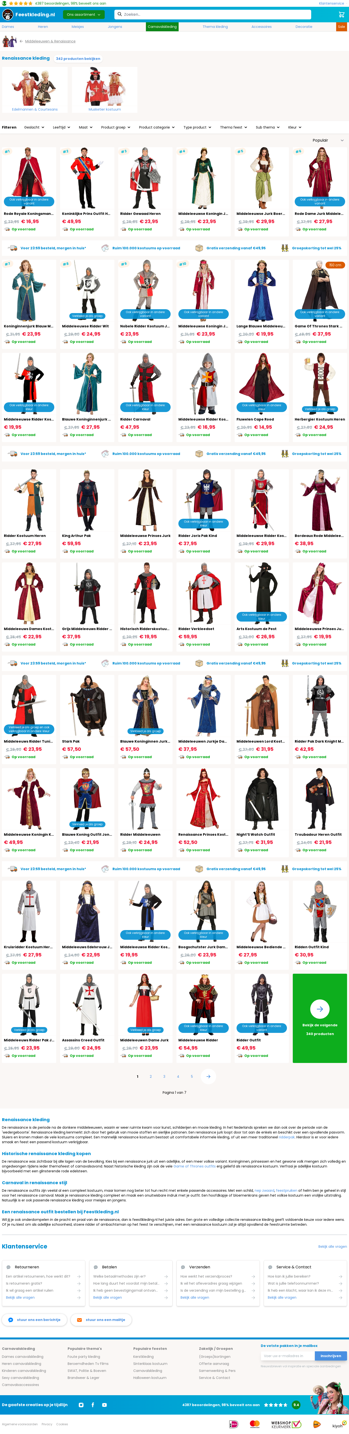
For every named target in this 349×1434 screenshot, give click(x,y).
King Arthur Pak (76, 535)
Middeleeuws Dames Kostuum (32, 628)
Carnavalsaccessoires (20, 1384)
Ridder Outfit (249, 1040)
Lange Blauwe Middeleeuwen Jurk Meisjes (275, 326)
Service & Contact (214, 1377)
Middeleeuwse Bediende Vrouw (266, 947)
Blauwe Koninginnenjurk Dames (91, 419)
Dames (8, 26)
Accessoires (262, 26)
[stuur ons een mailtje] (101, 1320)
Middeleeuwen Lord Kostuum (264, 741)
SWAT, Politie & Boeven (87, 1370)
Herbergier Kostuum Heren (320, 419)
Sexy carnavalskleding (20, 1377)
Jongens (115, 26)
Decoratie (304, 26)
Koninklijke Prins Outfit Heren (89, 213)
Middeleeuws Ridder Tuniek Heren (35, 741)
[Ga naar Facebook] (92, 1404)
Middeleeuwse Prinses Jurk (145, 535)
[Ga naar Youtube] (104, 1404)
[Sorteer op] (328, 140)
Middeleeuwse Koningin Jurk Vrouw (211, 326)
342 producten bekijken (78, 58)
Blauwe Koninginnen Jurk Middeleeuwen (158, 741)
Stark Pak (71, 741)
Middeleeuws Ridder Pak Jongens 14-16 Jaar (44, 1040)
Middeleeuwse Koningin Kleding (33, 834)
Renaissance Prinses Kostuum (206, 834)
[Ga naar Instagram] (81, 1404)
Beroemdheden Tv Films (88, 1363)
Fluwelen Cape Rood (255, 419)
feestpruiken (286, 1190)
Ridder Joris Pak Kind (197, 535)
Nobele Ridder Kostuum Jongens (150, 326)
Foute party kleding (84, 1356)
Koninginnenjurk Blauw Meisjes (32, 326)
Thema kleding (215, 26)
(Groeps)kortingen (214, 1356)
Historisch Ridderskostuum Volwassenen (158, 628)
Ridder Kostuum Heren (25, 535)
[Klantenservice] (333, 3)
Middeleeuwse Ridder (198, 1040)
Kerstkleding (143, 1356)
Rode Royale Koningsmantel (30, 213)
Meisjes (78, 26)
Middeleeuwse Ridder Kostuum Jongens (215, 419)
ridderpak (287, 1137)
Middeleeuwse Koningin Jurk (205, 213)
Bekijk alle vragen (332, 1246)
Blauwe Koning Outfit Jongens (90, 834)
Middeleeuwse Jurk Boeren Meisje (268, 213)
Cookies (62, 1424)
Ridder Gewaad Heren (140, 213)
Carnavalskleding (162, 26)
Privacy (47, 1424)
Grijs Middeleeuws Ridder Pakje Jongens (99, 628)
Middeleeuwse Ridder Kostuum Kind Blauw (159, 947)
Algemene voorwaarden (20, 1424)
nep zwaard (264, 1190)
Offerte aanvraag (214, 1363)
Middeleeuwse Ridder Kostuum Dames (272, 535)
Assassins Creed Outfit (83, 1040)
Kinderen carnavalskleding (24, 1370)
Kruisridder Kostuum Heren (29, 947)
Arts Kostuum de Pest (257, 628)
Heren (43, 26)
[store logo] (28, 14)
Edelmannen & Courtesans (35, 109)
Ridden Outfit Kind (312, 947)
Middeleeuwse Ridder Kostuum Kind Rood (42, 419)
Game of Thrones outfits (195, 1166)
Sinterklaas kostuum (150, 1363)
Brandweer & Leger (83, 1377)
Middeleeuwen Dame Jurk (144, 1040)
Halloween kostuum (150, 1377)
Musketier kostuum (105, 109)
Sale (341, 26)
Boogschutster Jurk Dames (204, 947)
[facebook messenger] (34, 1320)
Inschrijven (331, 1355)
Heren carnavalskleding (21, 1363)
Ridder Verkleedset (196, 628)
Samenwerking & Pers (217, 1370)
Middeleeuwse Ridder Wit (85, 326)
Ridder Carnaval (135, 419)
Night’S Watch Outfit (256, 834)
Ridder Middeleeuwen (140, 834)
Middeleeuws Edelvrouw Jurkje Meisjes (98, 947)
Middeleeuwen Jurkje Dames (205, 741)
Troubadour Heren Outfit (318, 834)
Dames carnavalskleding (22, 1356)
